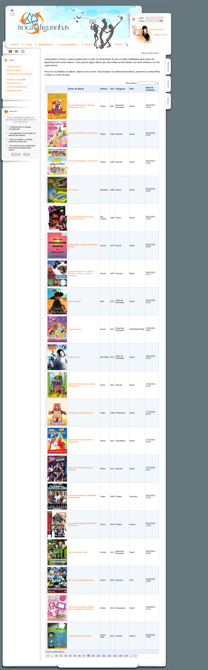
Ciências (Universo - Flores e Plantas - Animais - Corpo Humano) (81, 273)
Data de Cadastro (150, 88)
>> (135, 656)
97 (84, 656)
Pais (131, 89)
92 (61, 656)
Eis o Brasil (73, 190)
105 (126, 656)
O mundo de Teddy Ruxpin (80, 413)
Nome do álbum (76, 89)
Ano (112, 89)
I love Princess (74, 329)
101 (103, 656)
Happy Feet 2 (74, 357)
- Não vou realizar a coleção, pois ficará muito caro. (21, 140)
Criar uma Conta (156, 29)
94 (70, 656)
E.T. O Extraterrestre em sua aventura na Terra (81, 218)
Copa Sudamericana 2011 (79, 636)
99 (93, 656)
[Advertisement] (191, 65)
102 (109, 656)
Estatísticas (12, 90)
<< (48, 656)
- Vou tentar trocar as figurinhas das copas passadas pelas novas (22, 148)
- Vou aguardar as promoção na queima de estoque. (22, 134)
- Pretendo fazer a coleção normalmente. (20, 128)
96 (79, 656)
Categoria (120, 89)
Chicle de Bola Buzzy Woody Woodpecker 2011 (81, 106)
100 (98, 656)
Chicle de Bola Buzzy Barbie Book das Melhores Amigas (81, 608)
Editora (103, 89)
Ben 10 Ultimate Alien (78, 552)
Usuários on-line (13, 79)
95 (75, 656)
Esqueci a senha (160, 35)
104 (120, 656)
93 (66, 656)
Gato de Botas (74, 301)
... (52, 656)
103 (114, 656)
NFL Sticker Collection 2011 (80, 580)
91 (56, 656)
